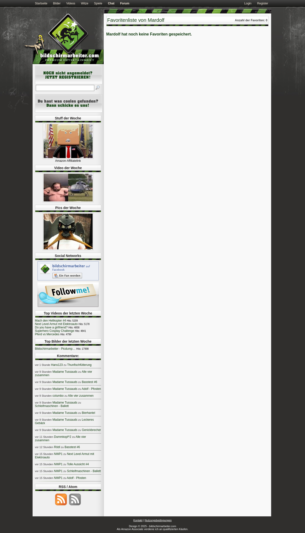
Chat (111, 3)
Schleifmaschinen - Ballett (52, 406)
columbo (57, 395)
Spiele (98, 3)
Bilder (57, 3)
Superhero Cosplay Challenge (54, 331)
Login (247, 3)
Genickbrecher (91, 430)
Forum (124, 3)
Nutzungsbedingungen (158, 520)
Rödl (57, 447)
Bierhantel (88, 413)
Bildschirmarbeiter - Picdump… (55, 348)
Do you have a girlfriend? (51, 327)
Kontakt (137, 520)
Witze (84, 3)
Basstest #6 (89, 382)
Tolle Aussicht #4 (78, 464)
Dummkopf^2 (62, 437)
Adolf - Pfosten (91, 389)
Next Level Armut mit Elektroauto (56, 324)
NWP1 (58, 454)
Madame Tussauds (64, 371)
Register (262, 3)
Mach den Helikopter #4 (50, 320)
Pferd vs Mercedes (47, 334)
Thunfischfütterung (79, 365)
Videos (70, 3)
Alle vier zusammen (81, 395)
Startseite (41, 3)
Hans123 (57, 365)
